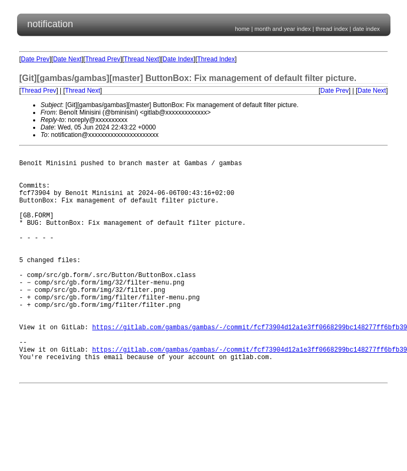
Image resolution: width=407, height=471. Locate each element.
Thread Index (216, 59)
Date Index (178, 59)
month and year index (282, 29)
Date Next (67, 59)
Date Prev (35, 59)
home (242, 29)
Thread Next (141, 59)
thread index (332, 29)
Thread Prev (102, 59)
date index (366, 29)
